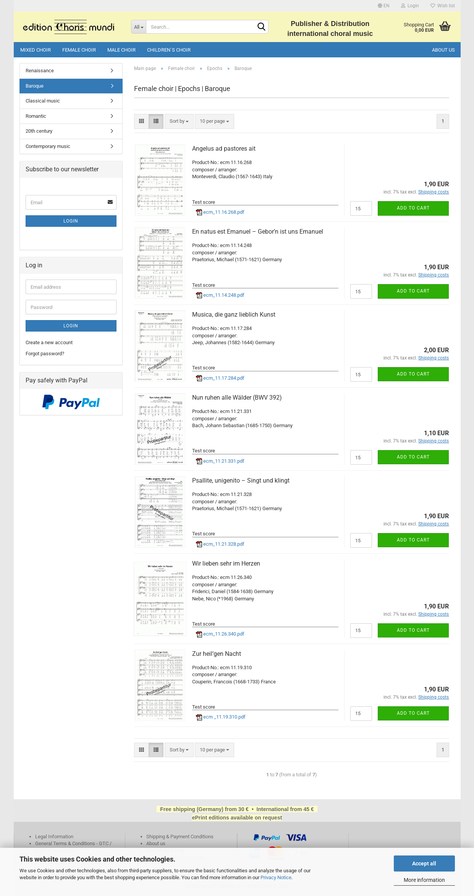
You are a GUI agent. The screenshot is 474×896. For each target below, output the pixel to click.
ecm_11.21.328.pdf (220, 544)
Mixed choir (35, 50)
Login (410, 5)
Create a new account (49, 342)
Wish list (442, 5)
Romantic (36, 116)
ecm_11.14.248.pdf (220, 295)
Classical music (43, 101)
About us (443, 50)
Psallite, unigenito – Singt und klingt (241, 480)
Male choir (121, 50)
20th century (39, 131)
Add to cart (413, 208)
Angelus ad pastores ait (224, 148)
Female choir (79, 50)
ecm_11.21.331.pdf (220, 461)
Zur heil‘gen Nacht (216, 653)
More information (424, 880)
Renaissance (40, 70)
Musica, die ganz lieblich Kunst (233, 314)
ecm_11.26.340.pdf (220, 634)
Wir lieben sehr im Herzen (226, 563)
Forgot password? (45, 353)
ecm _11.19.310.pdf (221, 717)
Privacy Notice (275, 877)
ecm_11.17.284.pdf (220, 378)
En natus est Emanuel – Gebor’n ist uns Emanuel (257, 231)
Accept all (424, 863)
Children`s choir (169, 50)
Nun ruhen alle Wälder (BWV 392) (237, 397)
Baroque (35, 86)
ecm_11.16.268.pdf (220, 212)
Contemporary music (48, 146)
